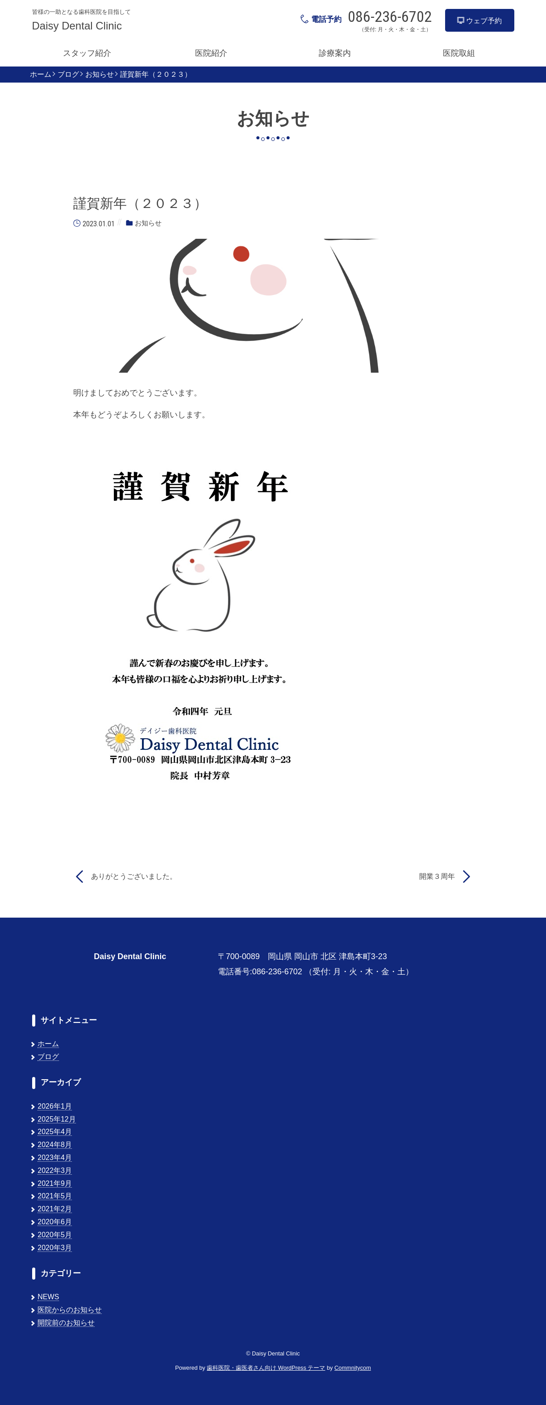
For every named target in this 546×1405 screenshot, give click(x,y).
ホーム (40, 74)
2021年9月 (55, 1183)
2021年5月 (55, 1196)
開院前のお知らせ (66, 1322)
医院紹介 (211, 53)
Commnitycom (352, 1367)
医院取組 (459, 53)
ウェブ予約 (479, 21)
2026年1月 (55, 1106)
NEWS (48, 1297)
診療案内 (335, 53)
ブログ (68, 74)
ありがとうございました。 (134, 876)
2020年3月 (55, 1247)
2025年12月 (56, 1119)
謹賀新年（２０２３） (156, 74)
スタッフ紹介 (87, 53)
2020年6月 (55, 1222)
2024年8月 (55, 1144)
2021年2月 (55, 1209)
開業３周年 (437, 876)
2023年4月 (55, 1157)
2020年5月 (55, 1235)
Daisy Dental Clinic (77, 26)
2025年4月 (55, 1131)
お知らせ (99, 74)
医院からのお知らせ (70, 1310)
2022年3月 (55, 1170)
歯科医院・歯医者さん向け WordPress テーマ (266, 1367)
